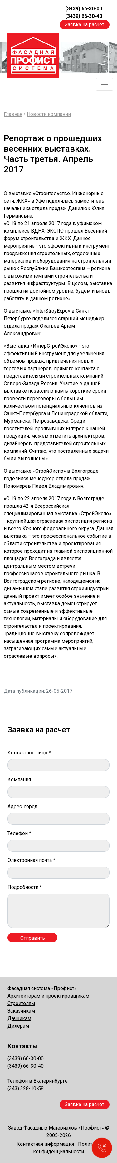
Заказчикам (21, 1011)
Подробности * (24, 887)
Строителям (21, 1003)
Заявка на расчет (84, 25)
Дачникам (19, 1018)
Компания (19, 780)
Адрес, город (22, 806)
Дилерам (18, 1026)
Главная (13, 114)
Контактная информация (45, 1144)
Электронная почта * (31, 860)
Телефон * (19, 833)
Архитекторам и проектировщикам (48, 996)
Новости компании (49, 114)
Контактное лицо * (29, 753)
